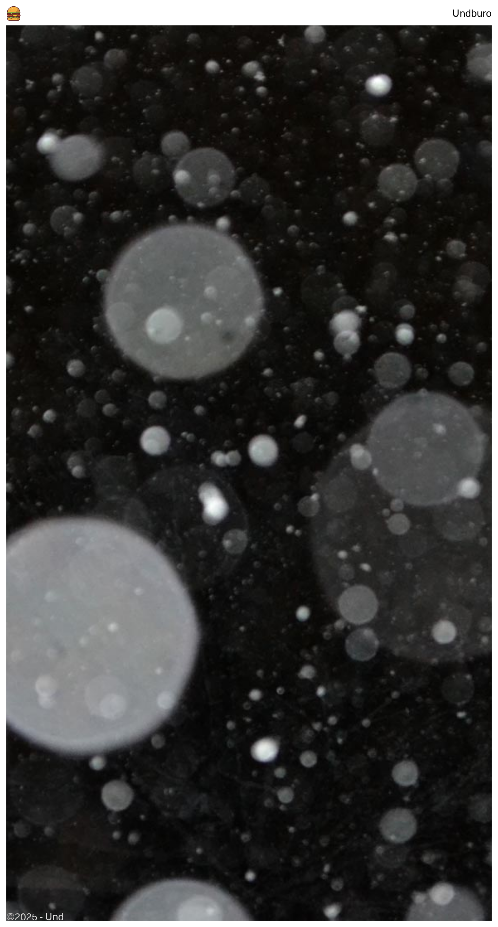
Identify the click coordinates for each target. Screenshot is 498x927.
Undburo (472, 13)
